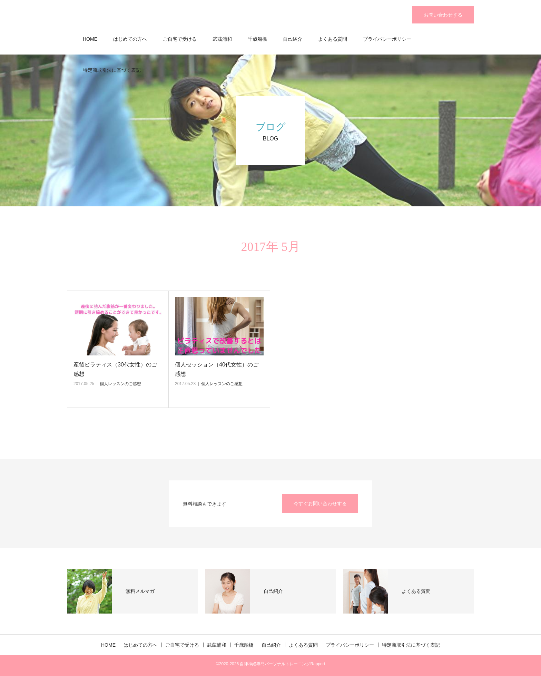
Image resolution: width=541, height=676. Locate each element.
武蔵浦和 (222, 39)
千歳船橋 (257, 39)
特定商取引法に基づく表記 (112, 70)
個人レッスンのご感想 (120, 383)
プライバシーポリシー (387, 39)
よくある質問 (332, 39)
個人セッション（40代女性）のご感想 (216, 369)
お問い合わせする (443, 15)
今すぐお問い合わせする (320, 503)
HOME (90, 39)
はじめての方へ (130, 39)
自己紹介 (292, 39)
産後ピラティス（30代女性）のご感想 (115, 369)
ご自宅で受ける (180, 39)
